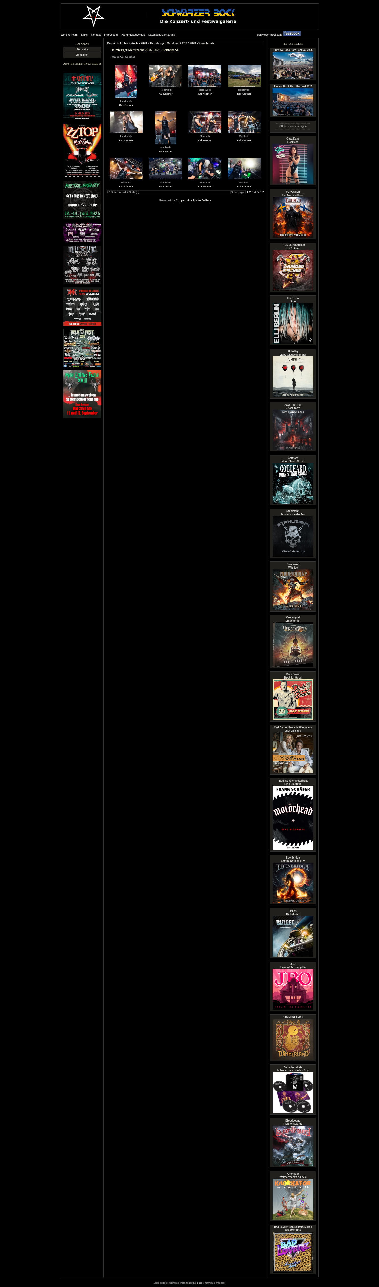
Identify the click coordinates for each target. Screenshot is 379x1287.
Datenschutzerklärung (161, 34)
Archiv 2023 (139, 43)
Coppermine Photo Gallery (193, 200)
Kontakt (96, 34)
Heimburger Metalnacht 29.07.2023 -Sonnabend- (182, 43)
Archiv (123, 43)
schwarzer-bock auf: (280, 34)
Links (84, 34)
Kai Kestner (126, 105)
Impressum (111, 34)
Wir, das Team (69, 34)
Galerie (111, 43)
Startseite (82, 49)
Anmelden (82, 54)
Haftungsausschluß (133, 34)
